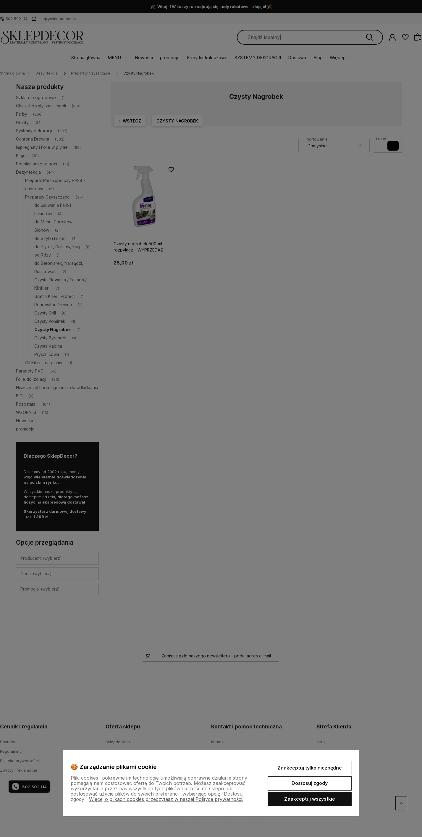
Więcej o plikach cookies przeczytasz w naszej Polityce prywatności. (166, 799)
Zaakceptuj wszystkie (309, 799)
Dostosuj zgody (310, 783)
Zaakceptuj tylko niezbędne (309, 768)
